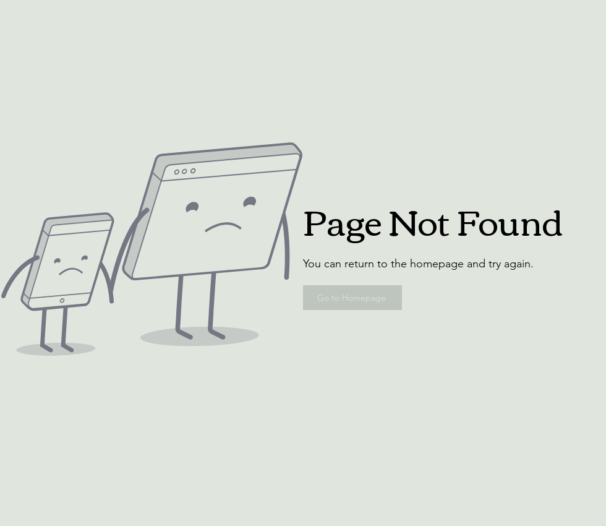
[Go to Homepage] (352, 297)
